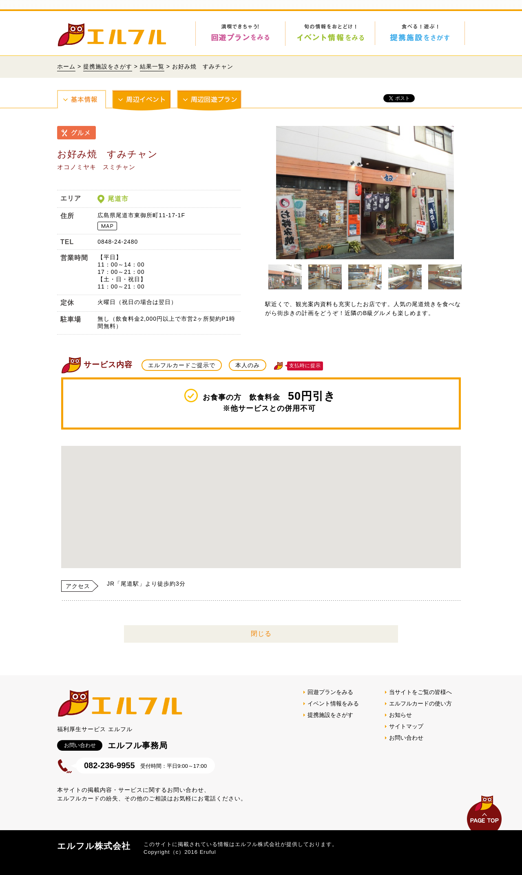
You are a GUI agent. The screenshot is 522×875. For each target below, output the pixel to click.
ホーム (66, 66)
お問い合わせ (406, 737)
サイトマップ (406, 726)
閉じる (261, 633)
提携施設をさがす (107, 66)
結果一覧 (152, 66)
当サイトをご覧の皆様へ (420, 692)
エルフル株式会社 (93, 846)
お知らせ (400, 715)
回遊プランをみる (330, 692)
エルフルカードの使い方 (420, 703)
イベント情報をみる (333, 703)
